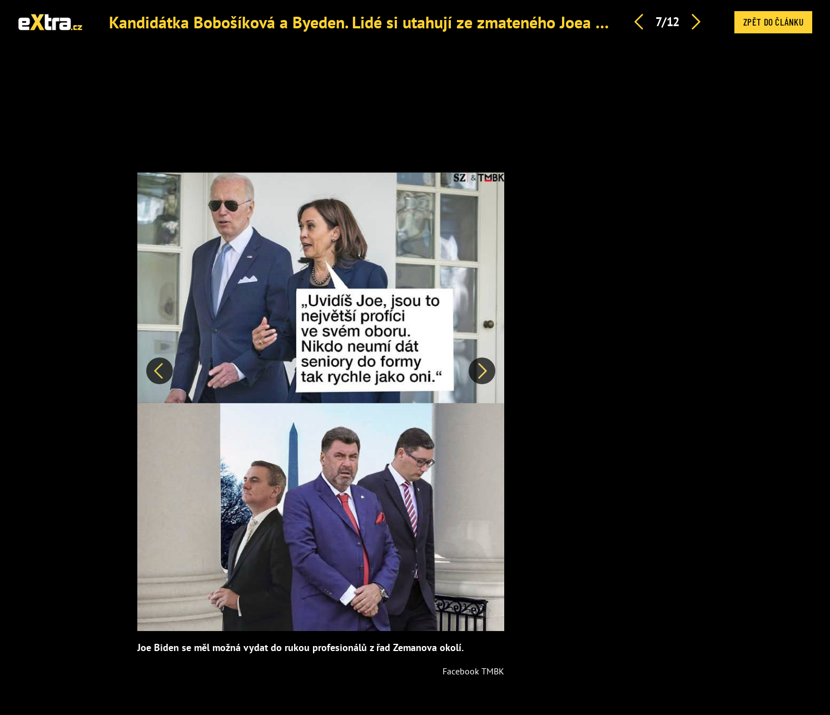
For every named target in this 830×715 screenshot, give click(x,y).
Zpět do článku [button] (773, 22)
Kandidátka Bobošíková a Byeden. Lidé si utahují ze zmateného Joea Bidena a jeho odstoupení (442, 22)
